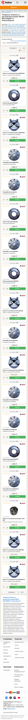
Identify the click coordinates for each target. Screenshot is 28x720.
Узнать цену (14, 374)
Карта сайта (6, 662)
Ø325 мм (11, 35)
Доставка (17, 648)
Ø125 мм (4, 33)
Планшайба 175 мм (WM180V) (10, 251)
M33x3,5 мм (23, 28)
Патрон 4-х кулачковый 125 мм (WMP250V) (14, 73)
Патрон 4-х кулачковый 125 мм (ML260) (13, 310)
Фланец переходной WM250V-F (11, 459)
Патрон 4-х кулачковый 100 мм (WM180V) (13, 370)
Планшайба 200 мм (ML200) (10, 192)
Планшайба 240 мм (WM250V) (10, 340)
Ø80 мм (18, 32)
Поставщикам (6, 670)
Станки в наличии (19, 651)
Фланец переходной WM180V (10, 221)
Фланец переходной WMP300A (10, 281)
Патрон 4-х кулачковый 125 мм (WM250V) (13, 549)
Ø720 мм (22, 35)
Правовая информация (17, 680)
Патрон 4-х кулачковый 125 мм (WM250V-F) (14, 579)
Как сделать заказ (19, 642)
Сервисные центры (19, 657)
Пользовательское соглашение (18, 675)
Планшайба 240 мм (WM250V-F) (11, 489)
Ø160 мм (14, 33)
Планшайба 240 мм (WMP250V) (11, 399)
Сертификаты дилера (6, 643)
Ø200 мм (19, 33)
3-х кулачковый (13, 30)
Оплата (16, 645)
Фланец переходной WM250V (10, 103)
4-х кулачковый (21, 30)
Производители (7, 656)
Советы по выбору (18, 687)
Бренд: (11, 43)
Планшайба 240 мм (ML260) (10, 429)
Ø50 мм (13, 32)
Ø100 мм (23, 32)
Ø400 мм (16, 35)
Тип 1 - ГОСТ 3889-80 (7, 26)
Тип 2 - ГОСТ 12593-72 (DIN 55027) (16, 24)
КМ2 (15, 28)
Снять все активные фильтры (18, 40)
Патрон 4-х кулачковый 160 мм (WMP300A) (14, 132)
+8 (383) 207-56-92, (10, 706)
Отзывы (5, 659)
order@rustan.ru (11, 708)
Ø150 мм (9, 33)
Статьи (16, 684)
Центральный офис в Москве (10, 712)
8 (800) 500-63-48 (20, 706)
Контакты (5, 649)
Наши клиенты (6, 646)
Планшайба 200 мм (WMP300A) (11, 162)
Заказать (17, 81)
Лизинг (16, 654)
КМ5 (18, 28)
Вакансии (5, 653)
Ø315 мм (6, 35)
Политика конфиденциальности (19, 671)
